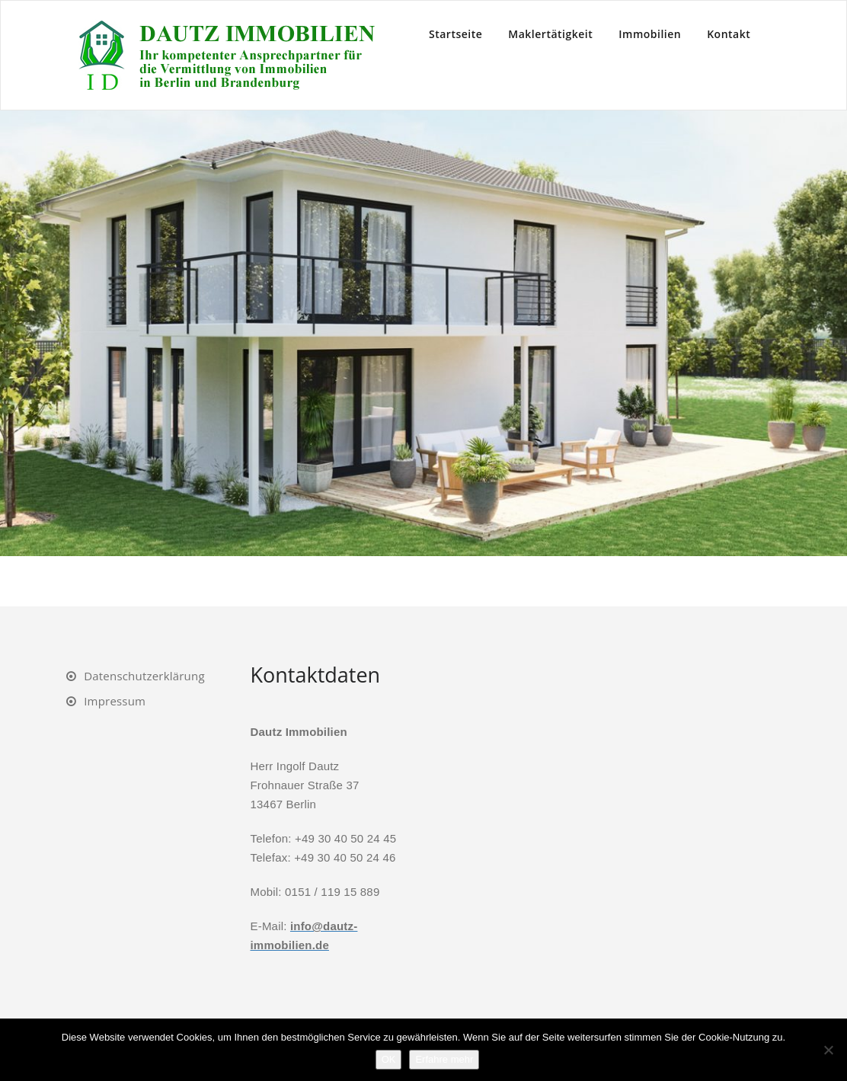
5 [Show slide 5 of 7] (443, 581)
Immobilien (649, 34)
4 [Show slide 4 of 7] (423, 581)
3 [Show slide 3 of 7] (403, 581)
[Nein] (828, 1049)
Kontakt (728, 34)
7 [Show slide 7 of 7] (483, 581)
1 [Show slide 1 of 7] (364, 581)
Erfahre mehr (444, 1059)
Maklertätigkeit (550, 34)
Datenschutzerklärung (144, 675)
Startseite (455, 34)
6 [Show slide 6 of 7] (463, 581)
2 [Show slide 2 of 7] (384, 581)
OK (389, 1059)
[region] (423, 357)
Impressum (114, 700)
